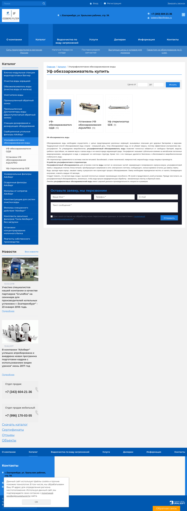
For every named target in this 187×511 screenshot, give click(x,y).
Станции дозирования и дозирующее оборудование (19, 124)
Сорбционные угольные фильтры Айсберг (17, 133)
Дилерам (120, 39)
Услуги (93, 39)
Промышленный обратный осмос (19, 102)
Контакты (173, 39)
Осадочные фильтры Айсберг (15, 184)
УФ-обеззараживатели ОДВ (18, 150)
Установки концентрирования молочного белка (14, 230)
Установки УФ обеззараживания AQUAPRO (16, 160)
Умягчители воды (13, 95)
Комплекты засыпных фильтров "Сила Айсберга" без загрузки (18, 219)
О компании (14, 39)
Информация (146, 39)
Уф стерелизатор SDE (17, 168)
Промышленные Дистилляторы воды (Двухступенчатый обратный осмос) (19, 113)
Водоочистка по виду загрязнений (67, 41)
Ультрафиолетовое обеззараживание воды (17, 141)
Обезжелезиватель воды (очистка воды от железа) (18, 88)
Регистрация (114, 3)
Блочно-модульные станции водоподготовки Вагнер (19, 74)
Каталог (41, 39)
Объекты (9, 440)
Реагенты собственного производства (17, 240)
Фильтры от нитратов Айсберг (15, 192)
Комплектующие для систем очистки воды (19, 200)
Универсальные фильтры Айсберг (17, 175)
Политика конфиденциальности (19, 507)
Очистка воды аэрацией (17, 81)
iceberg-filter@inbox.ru (161, 18)
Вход (95, 3)
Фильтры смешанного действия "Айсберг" (16, 209)
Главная (51, 66)
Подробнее (8, 311)
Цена (130, 84)
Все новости (31, 251)
